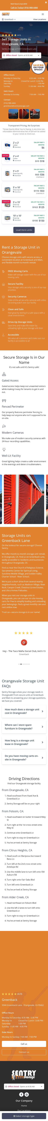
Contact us (24, 1052)
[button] (13, 114)
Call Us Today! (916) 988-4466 (24, 7)
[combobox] (21, 55)
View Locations (39, 19)
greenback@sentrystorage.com (16, 106)
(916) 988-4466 (10, 103)
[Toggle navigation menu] (44, 13)
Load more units (24, 230)
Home (24, 1105)
